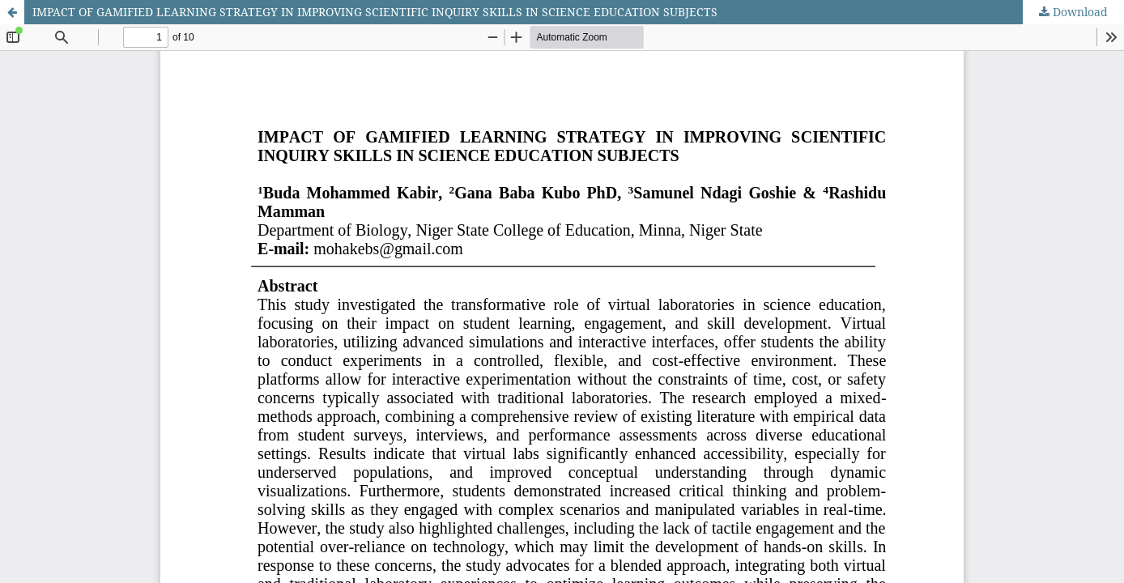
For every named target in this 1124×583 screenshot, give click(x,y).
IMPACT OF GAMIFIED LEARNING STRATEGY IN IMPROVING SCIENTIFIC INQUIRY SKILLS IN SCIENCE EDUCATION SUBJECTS (374, 11)
